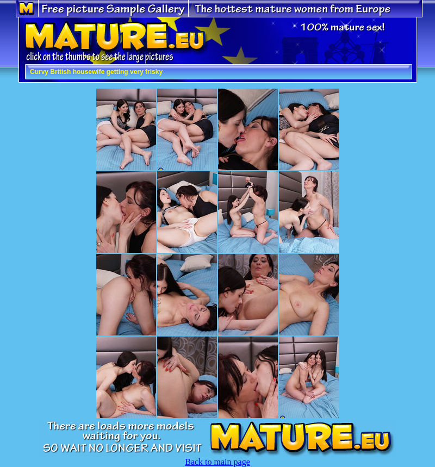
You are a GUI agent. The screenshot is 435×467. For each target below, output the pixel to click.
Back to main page (217, 461)
